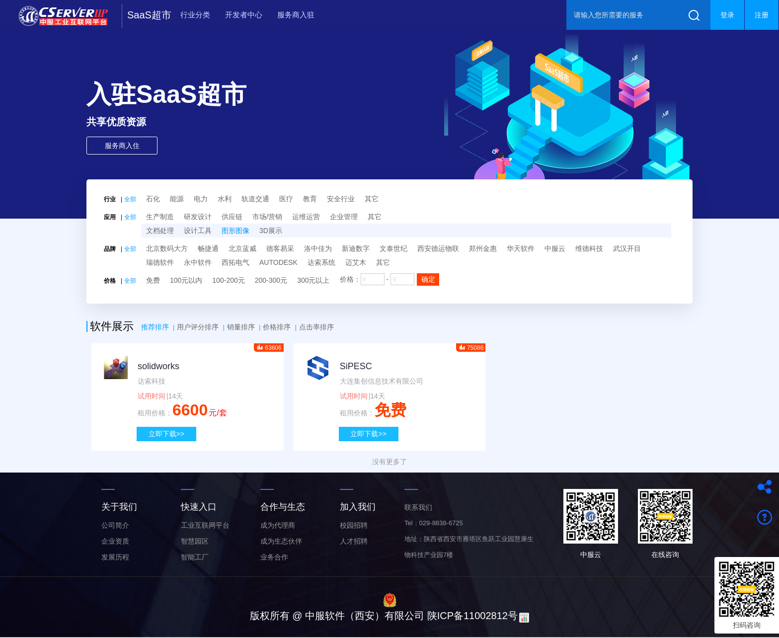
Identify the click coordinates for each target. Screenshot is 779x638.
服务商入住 (122, 146)
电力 (201, 199)
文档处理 (160, 231)
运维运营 (306, 217)
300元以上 (313, 280)
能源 (177, 199)
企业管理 (344, 217)
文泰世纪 (393, 248)
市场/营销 (267, 217)
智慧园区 (195, 541)
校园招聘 (354, 525)
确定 (428, 279)
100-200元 (228, 280)
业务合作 (274, 557)
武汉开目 (627, 248)
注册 (762, 15)
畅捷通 (208, 248)
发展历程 (115, 557)
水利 (225, 199)
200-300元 (271, 280)
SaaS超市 (149, 14)
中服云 (555, 248)
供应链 (232, 217)
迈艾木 (355, 262)
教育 (310, 199)
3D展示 (270, 231)
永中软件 (198, 262)
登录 (727, 15)
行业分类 (195, 14)
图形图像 (235, 231)
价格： (390, 279)
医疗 (286, 199)
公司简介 (115, 525)
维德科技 (589, 248)
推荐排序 (155, 326)
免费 (153, 280)
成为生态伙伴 (281, 541)
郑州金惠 (483, 248)
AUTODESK (278, 262)
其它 (372, 199)
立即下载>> (166, 434)
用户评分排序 (198, 326)
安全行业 (341, 199)
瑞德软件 (160, 262)
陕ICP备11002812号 (472, 615)
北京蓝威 (242, 248)
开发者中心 (243, 14)
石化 (153, 199)
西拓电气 (235, 262)
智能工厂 (195, 557)
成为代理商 (277, 525)
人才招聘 (354, 541)
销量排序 (241, 326)
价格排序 (277, 326)
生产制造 (160, 217)
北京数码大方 (167, 248)
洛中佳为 (318, 248)
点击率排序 (316, 326)
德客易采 (280, 248)
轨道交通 (255, 199)
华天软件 (521, 248)
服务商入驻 (295, 14)
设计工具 (198, 231)
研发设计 (198, 217)
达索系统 (321, 262)
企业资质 (115, 541)
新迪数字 (356, 248)
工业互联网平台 (205, 525)
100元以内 (186, 280)
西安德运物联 (438, 248)
